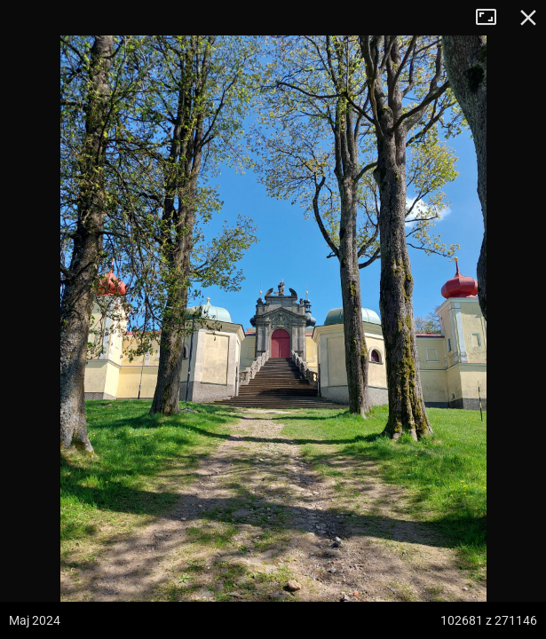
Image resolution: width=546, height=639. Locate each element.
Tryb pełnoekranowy (492, 18)
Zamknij (528, 18)
